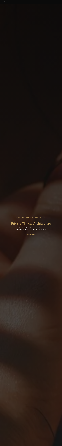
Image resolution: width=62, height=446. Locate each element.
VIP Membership (57, 1)
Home (48, 1)
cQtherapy (51, 1)
